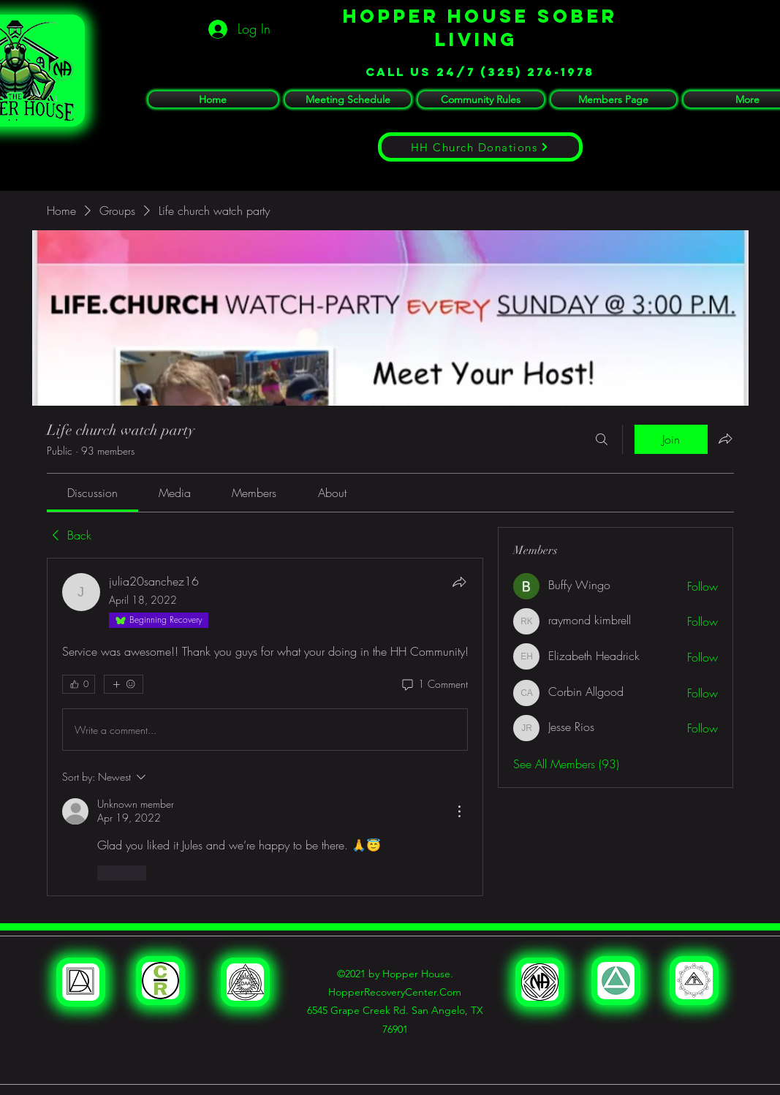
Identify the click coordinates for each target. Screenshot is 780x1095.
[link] (92, 493)
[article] (265, 727)
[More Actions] (459, 811)
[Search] (601, 439)
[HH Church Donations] (480, 147)
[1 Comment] (434, 684)
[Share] (459, 582)
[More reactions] (123, 684)
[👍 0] (78, 684)
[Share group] (725, 438)
